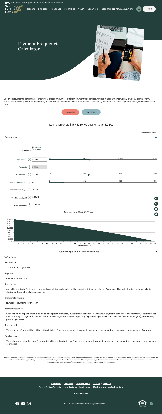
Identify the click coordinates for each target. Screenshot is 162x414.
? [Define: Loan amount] (29, 159)
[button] (81, 138)
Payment (38, 147)
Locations (68, 383)
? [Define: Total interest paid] (29, 197)
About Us (107, 383)
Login (151, 9)
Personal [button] (30, 9)
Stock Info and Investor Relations (108, 387)
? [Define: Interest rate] (29, 174)
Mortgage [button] (55, 9)
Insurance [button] (69, 9)
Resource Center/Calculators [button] (118, 9)
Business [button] (42, 9)
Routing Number (83, 383)
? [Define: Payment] (29, 167)
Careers (96, 383)
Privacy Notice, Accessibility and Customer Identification (64, 387)
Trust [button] (81, 9)
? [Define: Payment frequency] (29, 190)
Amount (38, 149)
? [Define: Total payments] (29, 205)
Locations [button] (93, 9)
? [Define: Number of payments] (29, 182)
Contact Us (56, 383)
